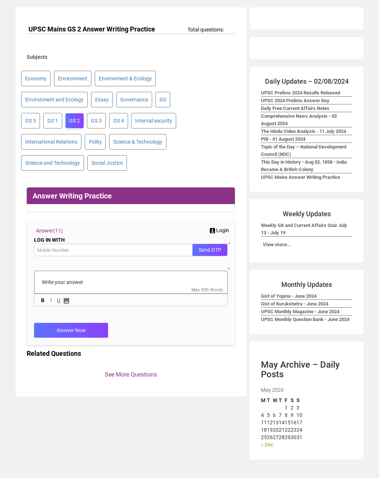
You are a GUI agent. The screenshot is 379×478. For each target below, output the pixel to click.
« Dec (267, 445)
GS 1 (52, 121)
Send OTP (210, 250)
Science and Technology (52, 163)
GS (163, 100)
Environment (72, 78)
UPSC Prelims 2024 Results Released (300, 93)
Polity (95, 142)
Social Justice (107, 163)
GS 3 (30, 121)
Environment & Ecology (125, 78)
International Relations (51, 142)
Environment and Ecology (54, 100)
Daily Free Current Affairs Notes (295, 108)
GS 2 (74, 121)
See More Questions (131, 374)
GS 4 (118, 121)
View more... (276, 244)
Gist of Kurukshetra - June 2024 (294, 304)
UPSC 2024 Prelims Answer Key (295, 100)
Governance (134, 100)
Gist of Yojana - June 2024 (288, 296)
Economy (36, 78)
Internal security (153, 121)
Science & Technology (137, 142)
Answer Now (71, 330)
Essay (102, 100)
